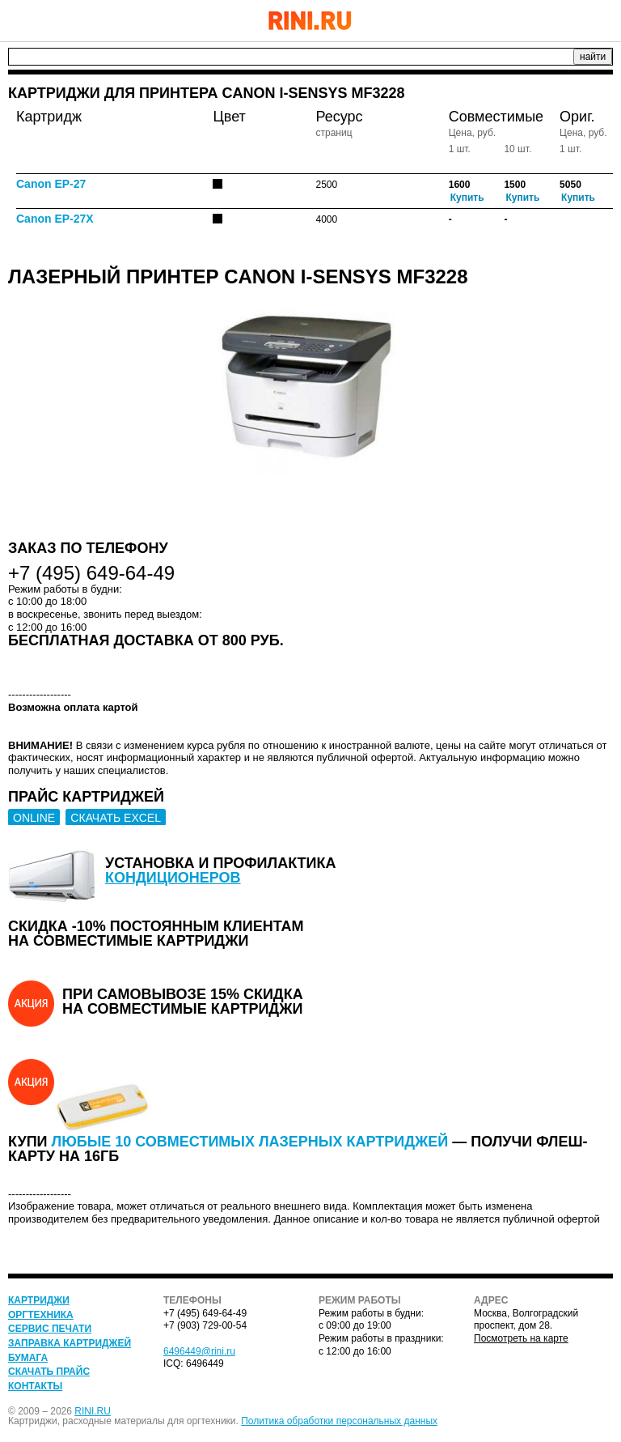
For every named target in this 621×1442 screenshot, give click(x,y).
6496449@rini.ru (199, 1351)
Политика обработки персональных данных (339, 1421)
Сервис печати (49, 1328)
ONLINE (34, 817)
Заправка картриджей (69, 1343)
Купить (467, 197)
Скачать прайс (49, 1371)
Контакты (35, 1386)
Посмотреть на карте (521, 1338)
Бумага (28, 1357)
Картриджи (39, 1300)
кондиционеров (173, 878)
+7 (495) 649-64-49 (560, 20)
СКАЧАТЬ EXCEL (115, 817)
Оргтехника (41, 1315)
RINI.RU (92, 1411)
